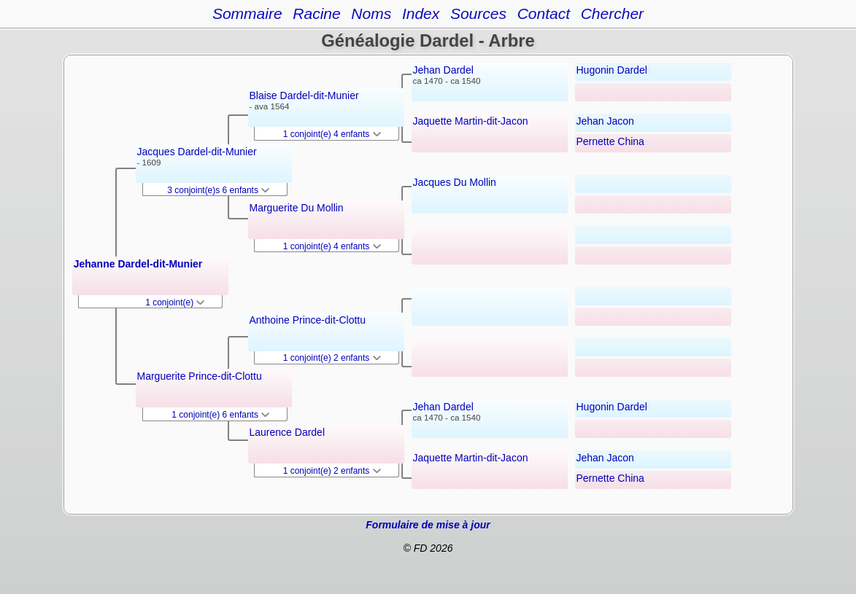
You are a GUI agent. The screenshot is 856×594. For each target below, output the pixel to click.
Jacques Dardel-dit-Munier (197, 151)
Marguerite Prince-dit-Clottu (199, 376)
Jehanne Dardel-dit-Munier (138, 264)
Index (420, 13)
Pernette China (610, 141)
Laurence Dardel (287, 432)
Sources (478, 13)
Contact (543, 13)
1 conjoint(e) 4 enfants (332, 134)
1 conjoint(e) (174, 302)
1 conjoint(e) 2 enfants (332, 358)
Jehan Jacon (605, 121)
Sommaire (247, 13)
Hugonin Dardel (612, 70)
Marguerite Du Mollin (297, 208)
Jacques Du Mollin (454, 182)
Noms (371, 13)
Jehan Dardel (443, 70)
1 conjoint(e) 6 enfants (220, 415)
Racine (316, 13)
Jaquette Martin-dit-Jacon (470, 121)
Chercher (612, 13)
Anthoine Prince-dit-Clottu (308, 320)
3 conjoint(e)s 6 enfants (218, 190)
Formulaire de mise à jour (428, 525)
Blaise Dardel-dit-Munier (304, 95)
